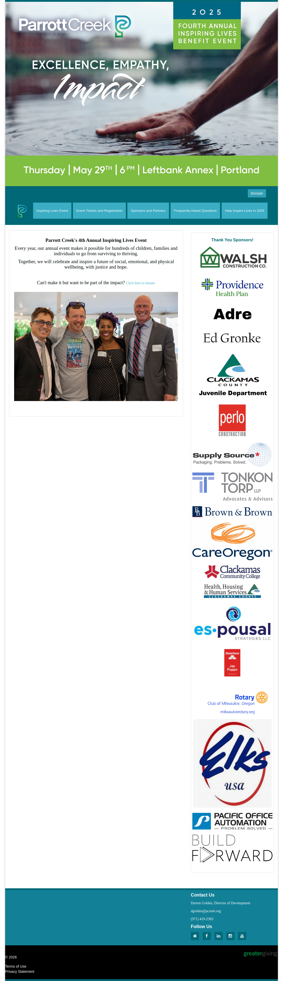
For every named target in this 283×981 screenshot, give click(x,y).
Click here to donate (140, 283)
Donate (257, 193)
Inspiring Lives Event (52, 211)
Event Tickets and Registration (99, 211)
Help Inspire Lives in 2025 (244, 211)
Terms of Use (15, 966)
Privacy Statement (19, 971)
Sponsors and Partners (148, 211)
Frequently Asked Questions (195, 211)
